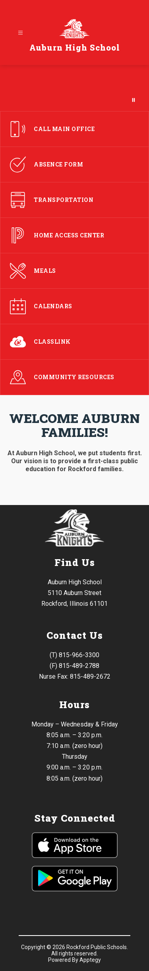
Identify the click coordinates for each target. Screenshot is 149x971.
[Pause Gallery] (133, 100)
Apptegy (90, 960)
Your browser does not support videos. (74, 88)
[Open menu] (20, 32)
